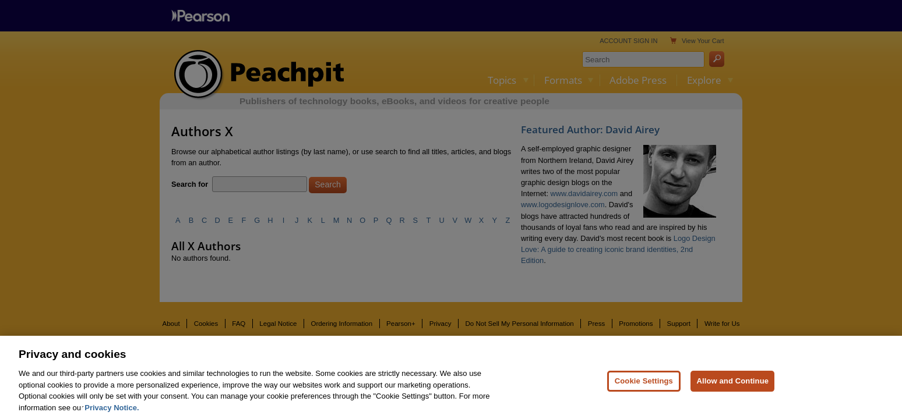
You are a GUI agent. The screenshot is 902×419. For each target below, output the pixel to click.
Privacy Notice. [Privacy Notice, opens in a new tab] (111, 412)
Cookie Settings (644, 385)
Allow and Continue (732, 385)
